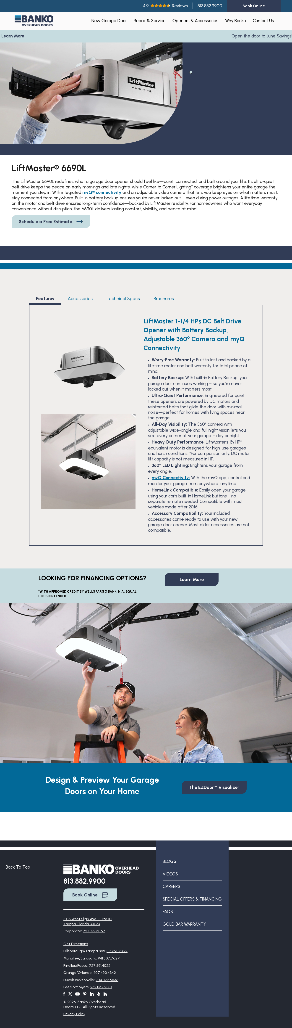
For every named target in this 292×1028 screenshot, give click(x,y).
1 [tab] (190, 72)
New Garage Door (109, 20)
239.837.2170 (101, 987)
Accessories (80, 298)
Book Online (90, 894)
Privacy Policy (74, 1014)
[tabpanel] (91, 104)
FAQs (168, 911)
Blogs (169, 861)
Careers (171, 886)
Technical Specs (123, 298)
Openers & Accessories (195, 20)
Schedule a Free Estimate (51, 221)
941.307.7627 (109, 958)
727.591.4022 (99, 965)
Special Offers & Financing (192, 899)
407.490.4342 (104, 972)
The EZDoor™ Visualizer (214, 787)
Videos (170, 874)
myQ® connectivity (101, 192)
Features (45, 298)
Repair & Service (150, 20)
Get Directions (75, 944)
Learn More (14, 36)
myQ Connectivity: (171, 477)
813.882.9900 (210, 5)
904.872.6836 (107, 980)
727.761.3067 (94, 931)
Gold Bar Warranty (184, 924)
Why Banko (235, 20)
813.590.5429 (117, 951)
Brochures (164, 298)
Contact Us (263, 20)
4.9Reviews (165, 5)
